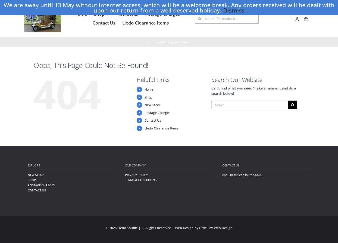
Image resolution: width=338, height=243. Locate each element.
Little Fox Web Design (215, 228)
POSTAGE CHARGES (41, 185)
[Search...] (249, 105)
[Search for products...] (227, 19)
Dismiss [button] (233, 10)
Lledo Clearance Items (161, 128)
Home (148, 89)
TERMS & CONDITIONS (140, 180)
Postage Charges (157, 113)
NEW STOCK (36, 175)
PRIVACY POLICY (136, 175)
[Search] (200, 19)
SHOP (32, 180)
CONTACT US (37, 190)
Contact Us (152, 120)
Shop (148, 97)
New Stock (152, 105)
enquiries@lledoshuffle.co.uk (242, 175)
